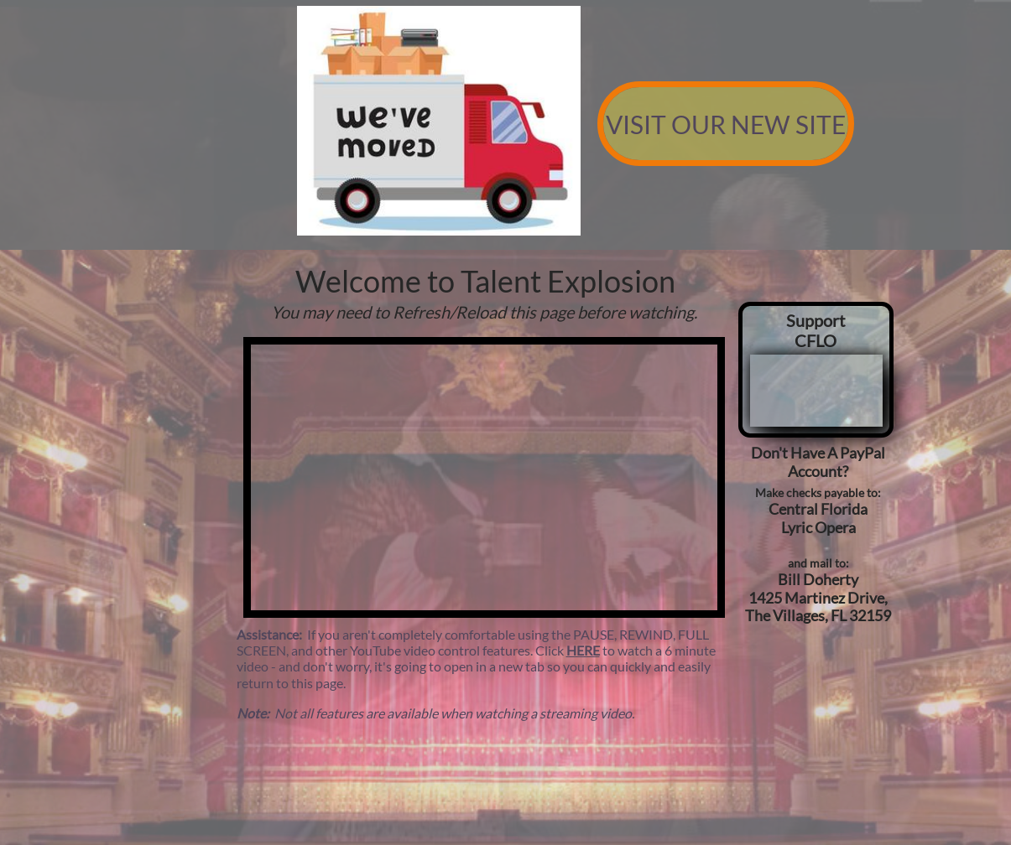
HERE (583, 650)
